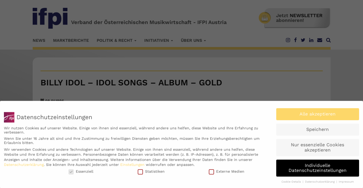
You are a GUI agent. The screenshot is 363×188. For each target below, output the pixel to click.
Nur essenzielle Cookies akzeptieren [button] (317, 149)
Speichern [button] (317, 131)
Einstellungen (132, 167)
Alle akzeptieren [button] (317, 116)
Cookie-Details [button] (291, 184)
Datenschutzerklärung (24, 167)
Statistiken (151, 174)
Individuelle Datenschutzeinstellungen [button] (318, 170)
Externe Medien (226, 174)
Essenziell (80, 174)
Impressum (346, 184)
